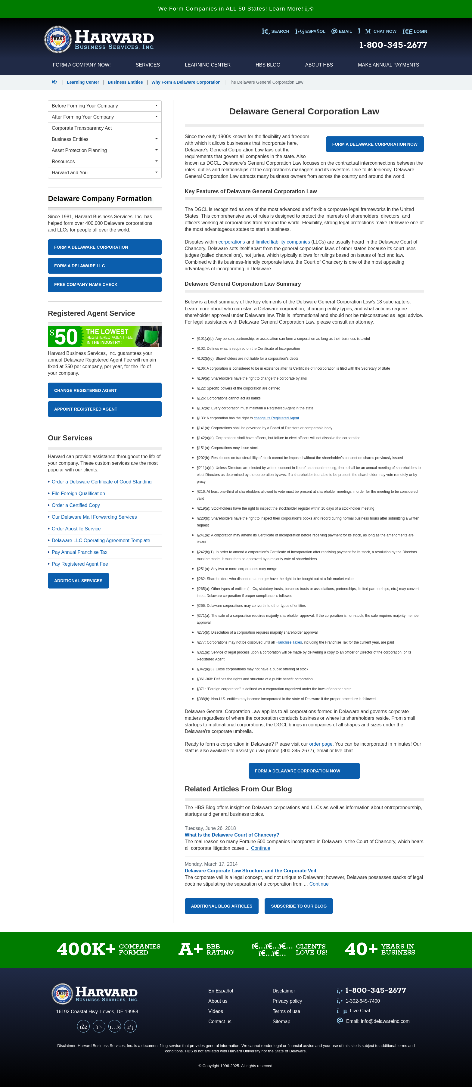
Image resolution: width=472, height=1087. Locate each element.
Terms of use (286, 1011)
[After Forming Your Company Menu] (105, 117)
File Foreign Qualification (78, 493)
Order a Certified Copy (76, 505)
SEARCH (275, 31)
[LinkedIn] (130, 1026)
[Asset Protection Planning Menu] (105, 150)
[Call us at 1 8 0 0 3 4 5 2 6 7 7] (371, 991)
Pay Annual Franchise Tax (79, 552)
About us (217, 1001)
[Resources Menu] (105, 161)
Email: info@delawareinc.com (373, 1021)
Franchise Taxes (289, 642)
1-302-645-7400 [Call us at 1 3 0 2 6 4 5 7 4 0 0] (358, 1001)
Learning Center (208, 64)
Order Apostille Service (76, 528)
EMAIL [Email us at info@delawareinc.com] (341, 31)
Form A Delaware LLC (79, 265)
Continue (260, 848)
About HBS (319, 64)
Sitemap (281, 1021)
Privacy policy (287, 1001)
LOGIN (414, 31)
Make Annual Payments (388, 64)
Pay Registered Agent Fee (80, 564)
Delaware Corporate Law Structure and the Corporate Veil (250, 870)
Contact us (219, 1021)
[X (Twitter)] (99, 1026)
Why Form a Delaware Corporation (185, 82)
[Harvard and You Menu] (105, 173)
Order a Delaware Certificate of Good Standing (102, 481)
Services (148, 64)
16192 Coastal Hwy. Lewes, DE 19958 (97, 1011)
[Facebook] (83, 1026)
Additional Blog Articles (222, 906)
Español (310, 31)
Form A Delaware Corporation (91, 247)
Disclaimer (284, 990)
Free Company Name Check (85, 284)
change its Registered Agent (276, 418)
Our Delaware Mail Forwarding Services (94, 517)
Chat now (377, 31)
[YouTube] (114, 1026)
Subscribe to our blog (299, 906)
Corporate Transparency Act (82, 128)
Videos (215, 1011)
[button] (55, 82)
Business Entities (125, 82)
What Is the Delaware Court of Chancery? (232, 834)
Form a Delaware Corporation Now (375, 144)
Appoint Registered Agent (85, 409)
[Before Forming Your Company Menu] (105, 106)
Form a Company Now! (81, 64)
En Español (220, 990)
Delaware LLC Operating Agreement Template (101, 540)
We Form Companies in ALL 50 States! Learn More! (236, 8)
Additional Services (78, 580)
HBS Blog (268, 64)
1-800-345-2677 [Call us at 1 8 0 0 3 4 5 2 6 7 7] (393, 45)
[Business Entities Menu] (105, 139)
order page (320, 744)
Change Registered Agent (85, 390)
